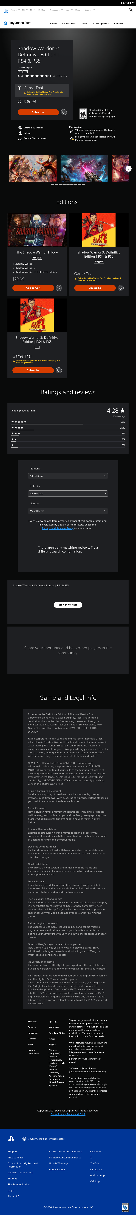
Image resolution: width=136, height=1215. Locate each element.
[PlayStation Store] (18, 19)
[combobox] (68, 473)
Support (88, 10)
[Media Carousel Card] (33, 165)
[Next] (129, 165)
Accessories (55, 10)
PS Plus (41, 10)
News (68, 10)
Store (77, 10)
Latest (53, 20)
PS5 (24, 10)
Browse (118, 20)
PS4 (32, 10)
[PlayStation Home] (6, 10)
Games (14, 10)
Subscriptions (100, 20)
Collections (69, 20)
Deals (84, 20)
